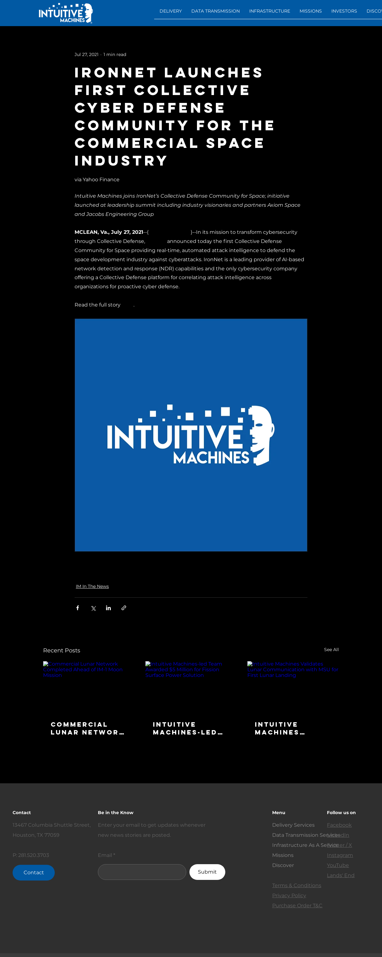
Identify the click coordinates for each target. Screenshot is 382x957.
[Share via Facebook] (78, 608)
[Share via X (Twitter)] (93, 608)
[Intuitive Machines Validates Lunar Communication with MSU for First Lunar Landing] (293, 686)
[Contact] (34, 873)
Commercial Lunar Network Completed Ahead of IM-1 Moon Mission (88, 728)
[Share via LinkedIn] (108, 608)
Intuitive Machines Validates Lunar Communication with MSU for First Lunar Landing (292, 728)
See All (331, 649)
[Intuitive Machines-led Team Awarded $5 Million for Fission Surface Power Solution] (191, 687)
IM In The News (92, 586)
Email (105, 855)
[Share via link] (124, 608)
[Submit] (207, 872)
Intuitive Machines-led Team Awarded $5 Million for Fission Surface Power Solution (191, 728)
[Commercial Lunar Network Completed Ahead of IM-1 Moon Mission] (89, 686)
